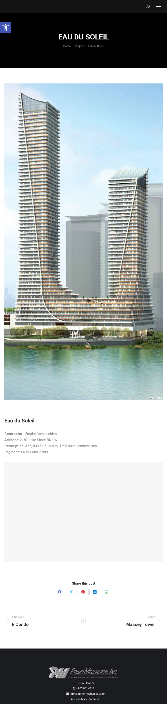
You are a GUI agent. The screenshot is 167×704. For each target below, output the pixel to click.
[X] (71, 592)
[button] (5, 27)
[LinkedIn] (94, 592)
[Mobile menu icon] (158, 6)
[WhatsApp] (106, 592)
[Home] (67, 46)
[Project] (79, 46)
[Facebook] (59, 592)
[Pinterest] (83, 592)
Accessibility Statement (85, 699)
